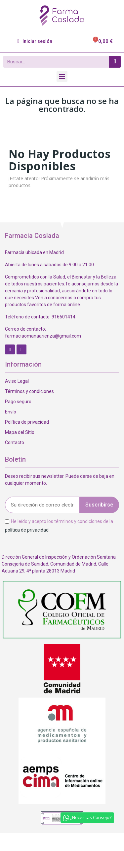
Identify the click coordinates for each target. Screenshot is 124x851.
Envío (10, 411)
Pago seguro (18, 401)
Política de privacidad (27, 422)
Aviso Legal (17, 381)
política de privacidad (27, 529)
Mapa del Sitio (19, 432)
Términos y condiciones (29, 391)
